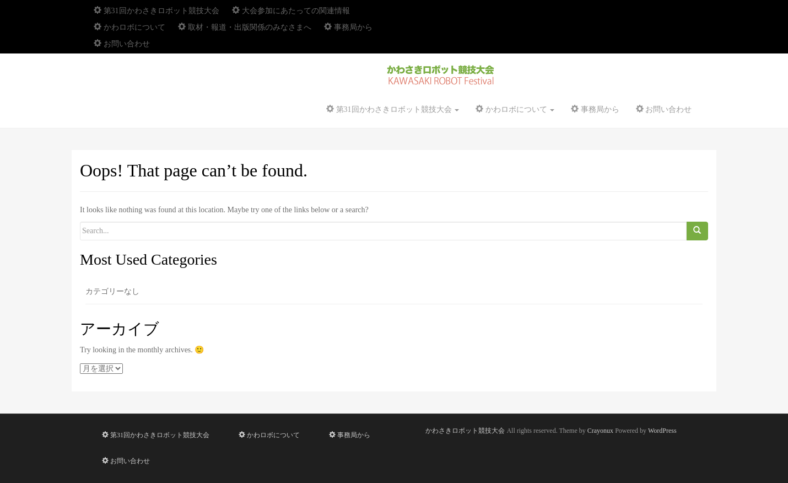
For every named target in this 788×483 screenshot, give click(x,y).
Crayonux (600, 430)
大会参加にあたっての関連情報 (291, 11)
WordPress (662, 430)
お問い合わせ (122, 44)
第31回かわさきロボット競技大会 (156, 11)
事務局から (348, 27)
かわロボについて (129, 27)
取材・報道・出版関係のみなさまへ (244, 27)
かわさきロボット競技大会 (465, 430)
